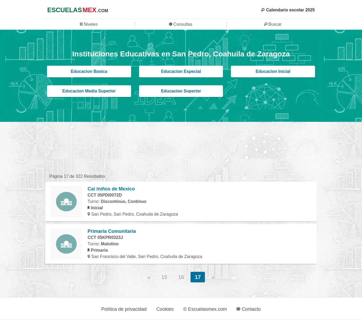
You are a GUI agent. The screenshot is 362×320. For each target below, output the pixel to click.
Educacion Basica (89, 71)
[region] (181, 147)
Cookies (165, 309)
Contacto (248, 309)
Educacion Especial (181, 71)
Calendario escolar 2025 (288, 10)
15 (164, 277)
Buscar (273, 24)
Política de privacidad (124, 309)
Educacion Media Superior (89, 91)
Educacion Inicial (273, 71)
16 (181, 277)
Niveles (89, 24)
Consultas (180, 24)
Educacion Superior (181, 91)
